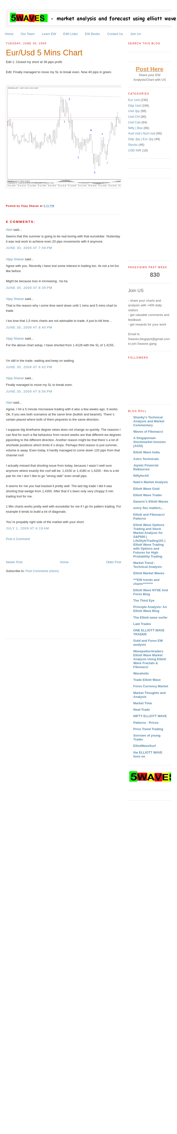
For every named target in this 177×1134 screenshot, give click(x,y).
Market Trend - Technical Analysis (147, 565)
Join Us (135, 34)
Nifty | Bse (136, 128)
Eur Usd (134, 100)
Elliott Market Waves (148, 573)
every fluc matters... (148, 508)
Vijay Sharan (15, 259)
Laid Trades (142, 624)
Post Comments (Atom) (42, 571)
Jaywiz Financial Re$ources (146, 467)
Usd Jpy (134, 111)
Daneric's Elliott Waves (150, 501)
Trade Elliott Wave (147, 680)
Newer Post (14, 562)
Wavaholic (141, 673)
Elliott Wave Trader (147, 495)
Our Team (28, 34)
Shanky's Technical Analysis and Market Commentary (148, 421)
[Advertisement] (50, 550)
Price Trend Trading (148, 729)
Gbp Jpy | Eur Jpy (141, 139)
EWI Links (70, 34)
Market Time (142, 703)
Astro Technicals (146, 459)
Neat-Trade (141, 709)
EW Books (92, 34)
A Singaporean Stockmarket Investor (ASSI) (149, 442)
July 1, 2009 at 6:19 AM (27, 528)
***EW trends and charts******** (146, 582)
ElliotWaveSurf (144, 746)
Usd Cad (135, 122)
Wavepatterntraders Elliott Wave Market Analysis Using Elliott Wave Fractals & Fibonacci (149, 659)
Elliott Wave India (146, 452)
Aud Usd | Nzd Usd (142, 133)
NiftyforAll (141, 475)
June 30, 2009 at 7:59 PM (29, 248)
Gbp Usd (135, 105)
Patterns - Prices (146, 722)
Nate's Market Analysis (150, 482)
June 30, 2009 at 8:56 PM (29, 391)
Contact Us (115, 34)
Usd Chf (134, 116)
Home (9, 34)
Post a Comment (18, 539)
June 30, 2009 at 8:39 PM (29, 288)
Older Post (113, 562)
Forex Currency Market (150, 686)
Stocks (133, 145)
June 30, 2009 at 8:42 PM (29, 367)
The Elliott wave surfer (150, 617)
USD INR (135, 150)
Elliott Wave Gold (146, 489)
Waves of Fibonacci (148, 431)
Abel (9, 229)
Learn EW (49, 34)
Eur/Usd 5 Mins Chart (44, 52)
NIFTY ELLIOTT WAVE (150, 716)
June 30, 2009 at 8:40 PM (29, 327)
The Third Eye (144, 600)
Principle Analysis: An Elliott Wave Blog (150, 609)
